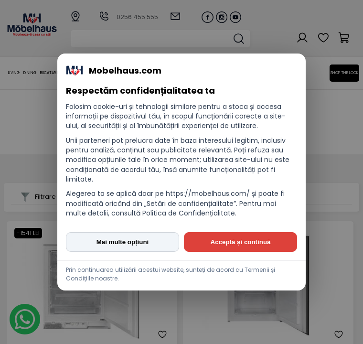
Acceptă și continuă (241, 242)
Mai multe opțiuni (122, 242)
